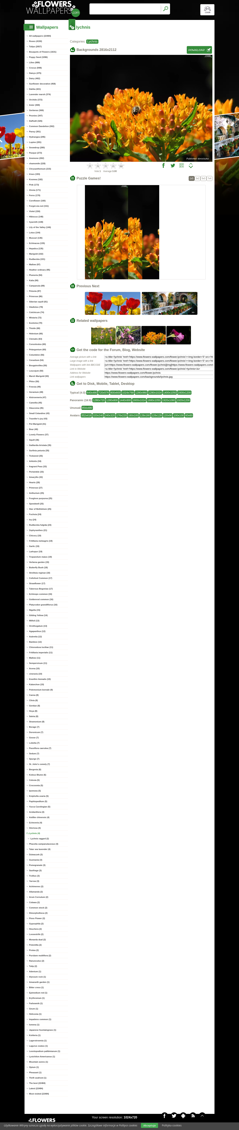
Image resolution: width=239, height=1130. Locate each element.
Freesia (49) (35, 387)
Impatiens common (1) (40, 1019)
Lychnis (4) (34, 833)
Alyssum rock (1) (37, 977)
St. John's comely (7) (39, 764)
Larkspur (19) (35, 551)
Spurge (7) (34, 759)
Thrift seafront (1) (37, 1078)
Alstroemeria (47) (37, 397)
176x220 (121, 415)
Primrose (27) (35, 488)
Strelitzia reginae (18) (39, 573)
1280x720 (99, 400)
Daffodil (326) (35, 121)
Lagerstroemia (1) (38, 1040)
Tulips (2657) (35, 46)
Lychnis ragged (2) (39, 838)
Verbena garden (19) (39, 562)
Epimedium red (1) (38, 993)
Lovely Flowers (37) (38, 434)
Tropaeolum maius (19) (40, 557)
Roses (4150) (35, 41)
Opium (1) (34, 1067)
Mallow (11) (34, 658)
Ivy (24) (32, 519)
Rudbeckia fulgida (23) (40, 525)
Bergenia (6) (35, 769)
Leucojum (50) (36, 371)
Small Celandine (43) (39, 413)
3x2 (197, 178)
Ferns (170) (34, 195)
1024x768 (128, 392)
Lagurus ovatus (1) (38, 1046)
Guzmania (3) (35, 860)
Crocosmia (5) (36, 785)
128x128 (157, 415)
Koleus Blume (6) (37, 775)
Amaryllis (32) (36, 477)
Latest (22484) (36, 1088)
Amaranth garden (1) (39, 982)
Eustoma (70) (35, 323)
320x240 (98, 415)
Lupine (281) (35, 142)
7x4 (209, 178)
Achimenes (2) (36, 886)
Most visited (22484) (39, 1094)
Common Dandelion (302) (41, 126)
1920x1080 (168, 400)
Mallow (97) (34, 264)
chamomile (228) (37, 163)
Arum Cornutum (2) (38, 897)
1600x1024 (139, 400)
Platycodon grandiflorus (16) (43, 605)
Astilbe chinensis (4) (39, 817)
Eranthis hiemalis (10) (40, 679)
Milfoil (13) (34, 620)
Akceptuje (149, 1125)
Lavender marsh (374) (40, 94)
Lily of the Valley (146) (40, 227)
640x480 (92, 392)
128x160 (145, 415)
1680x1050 (153, 400)
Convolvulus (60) (37, 344)
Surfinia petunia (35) (39, 450)
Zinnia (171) (35, 190)
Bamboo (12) (35, 642)
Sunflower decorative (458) (42, 84)
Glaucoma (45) (36, 408)
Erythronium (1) (37, 998)
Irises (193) (34, 174)
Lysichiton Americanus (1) (42, 1056)
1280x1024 (155, 392)
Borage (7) (34, 727)
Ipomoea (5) (35, 791)
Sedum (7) (34, 753)
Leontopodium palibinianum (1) (44, 1051)
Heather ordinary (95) (39, 270)
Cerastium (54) (36, 360)
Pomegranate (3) (37, 865)
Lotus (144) (34, 232)
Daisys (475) (35, 73)
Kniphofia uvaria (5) (39, 796)
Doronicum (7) (36, 732)
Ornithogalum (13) (38, 626)
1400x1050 (169, 392)
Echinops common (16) (40, 594)
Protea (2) (34, 950)
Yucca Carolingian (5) (39, 807)
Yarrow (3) (34, 881)
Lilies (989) (34, 62)
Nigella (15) (34, 610)
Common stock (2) (38, 908)
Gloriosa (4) (35, 828)
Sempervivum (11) (38, 663)
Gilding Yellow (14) (38, 615)
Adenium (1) (35, 971)
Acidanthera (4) (36, 812)
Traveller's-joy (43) (38, 418)
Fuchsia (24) (35, 514)
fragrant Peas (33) (38, 466)
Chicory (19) (35, 535)
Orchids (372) (35, 100)
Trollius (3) (34, 876)
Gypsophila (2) (36, 923)
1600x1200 (184, 392)
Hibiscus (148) (36, 216)
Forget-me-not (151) (39, 206)
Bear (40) (33, 429)
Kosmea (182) (36, 179)
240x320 (110, 415)
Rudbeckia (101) (37, 259)
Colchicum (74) (36, 312)
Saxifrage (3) (35, 870)
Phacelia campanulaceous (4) (43, 844)
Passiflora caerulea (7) (40, 748)
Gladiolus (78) (36, 307)
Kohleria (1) (35, 1035)
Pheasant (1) (35, 1072)
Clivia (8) (33, 700)
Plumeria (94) (35, 275)
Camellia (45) (35, 403)
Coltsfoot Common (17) (40, 578)
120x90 (167, 415)
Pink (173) (34, 185)
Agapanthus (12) (37, 631)
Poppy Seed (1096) (38, 57)
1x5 (191, 178)
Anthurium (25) (36, 493)
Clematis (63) (35, 339)
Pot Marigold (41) (37, 424)
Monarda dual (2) (37, 939)
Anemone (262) (36, 158)
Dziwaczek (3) (36, 854)
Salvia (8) (33, 716)
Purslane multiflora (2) (40, 955)
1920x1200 (183, 400)
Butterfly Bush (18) (38, 567)
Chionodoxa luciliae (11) (41, 647)
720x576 (104, 392)
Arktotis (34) (35, 461)
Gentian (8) (34, 706)
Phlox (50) (34, 381)
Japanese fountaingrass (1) (42, 1030)
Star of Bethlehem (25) (40, 509)
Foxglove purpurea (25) (40, 498)
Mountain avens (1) (38, 1062)
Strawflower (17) (37, 583)
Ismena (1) (34, 1024)
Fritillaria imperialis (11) (41, 652)
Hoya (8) (33, 711)
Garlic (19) (34, 546)
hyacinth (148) (36, 222)
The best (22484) (37, 1083)
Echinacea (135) (37, 243)
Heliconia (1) (35, 1014)
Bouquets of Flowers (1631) (42, 52)
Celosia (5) (34, 780)
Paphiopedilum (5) (38, 801)
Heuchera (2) (35, 929)
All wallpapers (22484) (40, 36)
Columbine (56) (36, 355)
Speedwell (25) (36, 504)
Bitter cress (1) (36, 987)
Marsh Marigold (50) (39, 376)
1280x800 (112, 400)
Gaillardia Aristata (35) (40, 445)
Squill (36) (34, 440)
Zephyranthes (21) (38, 530)
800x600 (115, 392)
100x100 (178, 415)
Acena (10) (34, 668)
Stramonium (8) (36, 721)
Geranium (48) (36, 392)
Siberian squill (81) (38, 302)
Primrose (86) (35, 296)
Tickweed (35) (36, 456)
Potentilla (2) (35, 945)
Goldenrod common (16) (41, 599)
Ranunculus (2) (36, 961)
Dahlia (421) (35, 89)
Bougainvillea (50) (38, 365)
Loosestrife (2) (36, 934)
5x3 (203, 178)
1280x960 (141, 392)
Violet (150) (34, 211)
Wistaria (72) (35, 317)
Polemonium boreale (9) (41, 690)
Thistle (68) (34, 328)
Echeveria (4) (35, 822)
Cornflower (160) (37, 201)
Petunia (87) (35, 291)
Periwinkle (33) (36, 472)
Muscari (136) (35, 238)
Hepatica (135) (36, 248)
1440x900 (125, 400)
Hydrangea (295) (37, 137)
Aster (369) (34, 105)
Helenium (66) (36, 333)
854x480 (87, 407)
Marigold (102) (36, 254)
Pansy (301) (35, 131)
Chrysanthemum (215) (40, 169)
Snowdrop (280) (37, 147)
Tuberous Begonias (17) (41, 589)
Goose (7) (34, 737)
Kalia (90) (33, 280)
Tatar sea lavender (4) (39, 849)
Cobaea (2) (34, 902)
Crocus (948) (35, 68)
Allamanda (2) (36, 892)
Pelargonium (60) (37, 349)
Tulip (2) (33, 966)
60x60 (188, 415)
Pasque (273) (35, 153)
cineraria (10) (35, 674)
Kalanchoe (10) (36, 684)
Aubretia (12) (35, 636)
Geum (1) (33, 1009)
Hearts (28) (34, 482)
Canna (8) (34, 695)
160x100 (133, 415)
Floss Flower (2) (37, 918)
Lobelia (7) (34, 743)
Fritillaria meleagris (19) (41, 541)
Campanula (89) (37, 286)
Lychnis (92, 41)
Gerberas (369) (36, 110)
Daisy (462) (34, 78)
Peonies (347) (36, 115)
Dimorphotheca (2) (38, 913)
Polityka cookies (172, 1125)
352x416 (86, 415)
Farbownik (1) (36, 1003)
